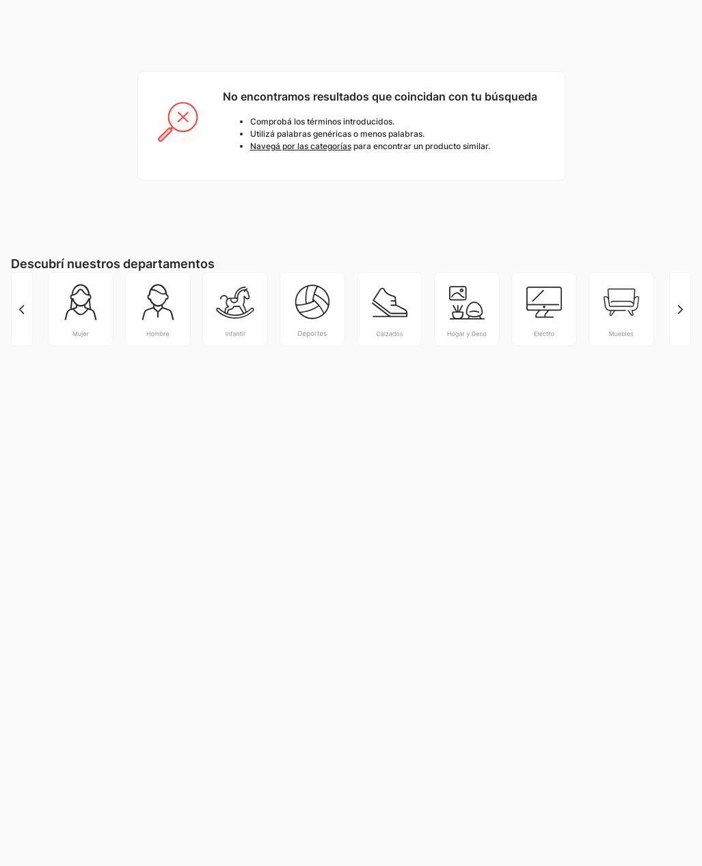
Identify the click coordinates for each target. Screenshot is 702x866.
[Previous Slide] (22, 309)
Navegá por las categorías (300, 146)
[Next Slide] (680, 309)
